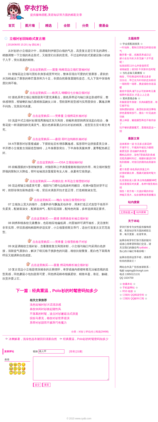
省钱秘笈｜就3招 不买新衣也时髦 (138, 69)
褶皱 (19, 101)
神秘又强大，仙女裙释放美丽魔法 (138, 194)
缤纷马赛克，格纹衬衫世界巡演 (49, 318)
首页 (11, 25)
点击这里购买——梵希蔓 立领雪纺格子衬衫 (56, 241)
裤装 (53, 125)
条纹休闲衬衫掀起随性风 (45, 309)
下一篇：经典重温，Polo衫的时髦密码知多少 (56, 290)
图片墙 (30, 25)
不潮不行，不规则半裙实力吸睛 (137, 147)
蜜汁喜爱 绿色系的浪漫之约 (134, 169)
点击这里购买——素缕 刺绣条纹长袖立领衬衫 (57, 218)
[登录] (72, 351)
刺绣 (15, 223)
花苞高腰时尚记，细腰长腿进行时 (138, 158)
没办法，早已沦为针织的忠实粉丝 (138, 80)
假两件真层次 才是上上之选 (134, 94)
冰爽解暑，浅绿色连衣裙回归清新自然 (31, 339)
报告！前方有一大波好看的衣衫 (137, 191)
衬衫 (25, 143)
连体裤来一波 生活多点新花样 (136, 143)
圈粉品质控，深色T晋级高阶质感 (137, 154)
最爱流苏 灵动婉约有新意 (133, 151)
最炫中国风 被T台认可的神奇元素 (138, 91)
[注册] (79, 351)
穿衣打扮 (36, 8)
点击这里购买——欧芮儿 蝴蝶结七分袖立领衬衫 (56, 92)
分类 (85, 25)
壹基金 (104, 25)
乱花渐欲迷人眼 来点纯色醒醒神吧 (138, 180)
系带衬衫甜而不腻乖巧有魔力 (48, 322)
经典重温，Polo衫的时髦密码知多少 (83, 339)
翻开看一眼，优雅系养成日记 (135, 54)
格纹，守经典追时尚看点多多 (135, 76)
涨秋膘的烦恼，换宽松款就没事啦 (138, 109)
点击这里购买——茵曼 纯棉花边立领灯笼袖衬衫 (56, 69)
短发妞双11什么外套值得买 (134, 65)
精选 (48, 25)
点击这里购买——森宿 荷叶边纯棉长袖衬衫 (56, 139)
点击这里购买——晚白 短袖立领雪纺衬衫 (57, 200)
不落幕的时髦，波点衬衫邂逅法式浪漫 (54, 313)
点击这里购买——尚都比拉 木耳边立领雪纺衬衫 (56, 181)
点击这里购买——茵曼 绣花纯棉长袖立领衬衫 (57, 265)
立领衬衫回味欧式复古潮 (27, 38)
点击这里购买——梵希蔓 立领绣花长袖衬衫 (56, 115)
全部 (67, 25)
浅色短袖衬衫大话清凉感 (45, 304)
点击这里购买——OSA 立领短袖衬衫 (57, 162)
